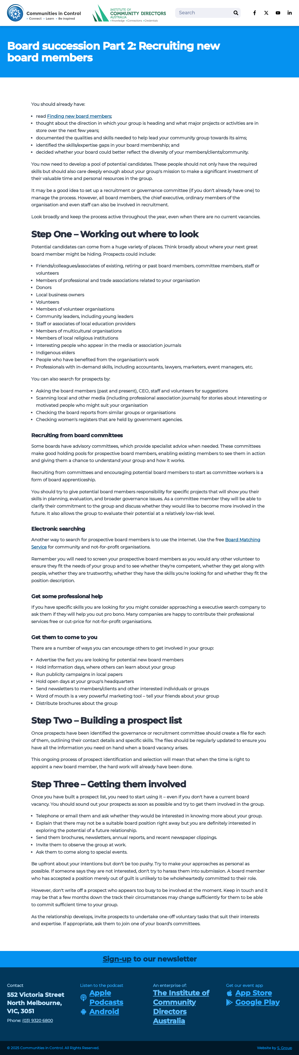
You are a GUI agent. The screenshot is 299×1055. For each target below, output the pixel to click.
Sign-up (117, 959)
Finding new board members (79, 116)
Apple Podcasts (101, 997)
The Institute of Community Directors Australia (181, 1007)
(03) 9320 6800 (37, 1020)
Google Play (252, 1002)
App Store (249, 993)
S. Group (284, 1048)
